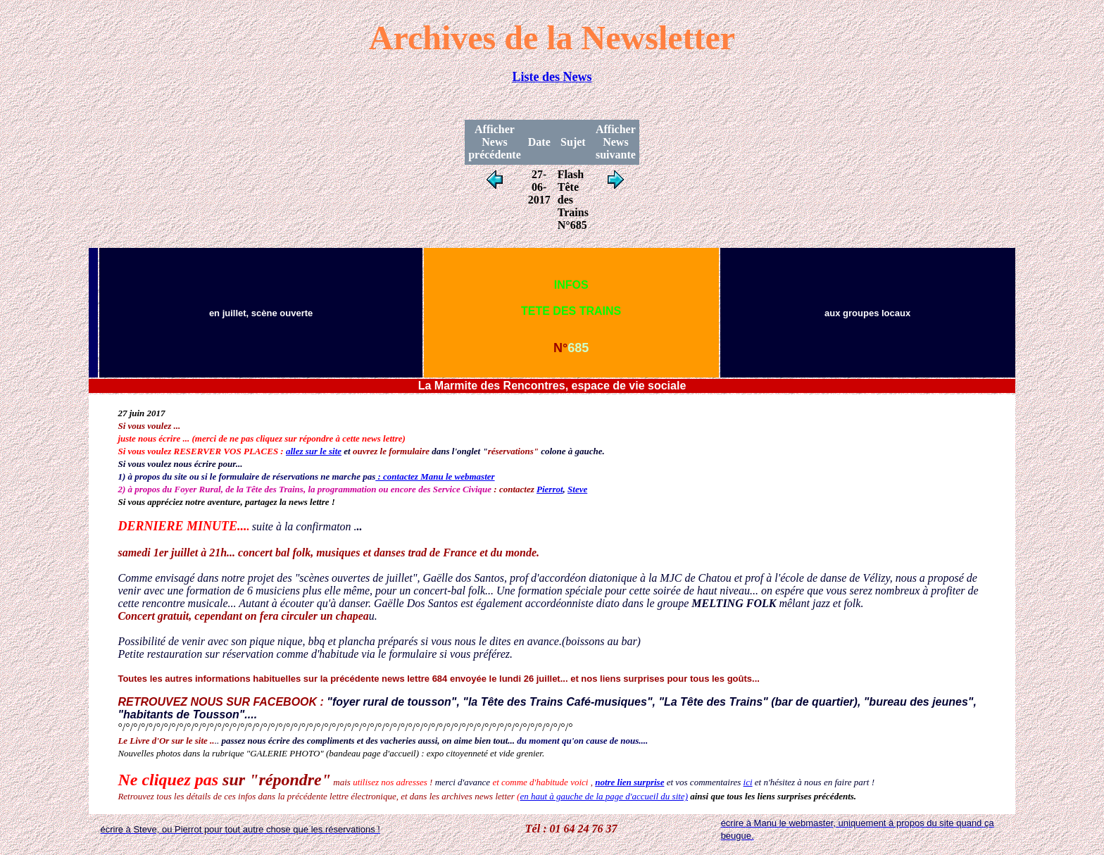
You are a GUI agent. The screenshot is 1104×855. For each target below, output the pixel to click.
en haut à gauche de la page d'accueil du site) (604, 796)
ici (748, 782)
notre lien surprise (629, 782)
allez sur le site (313, 451)
